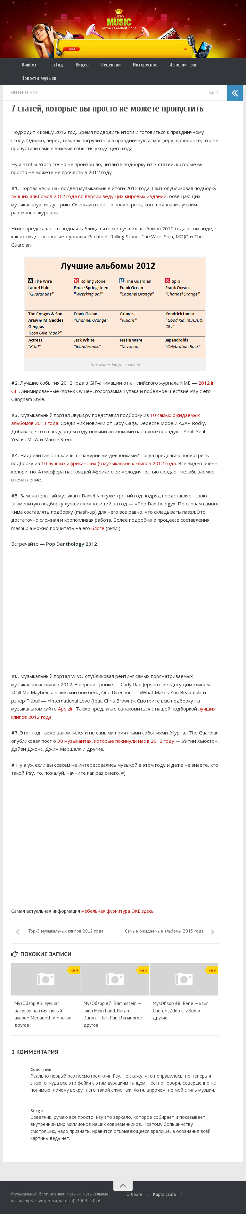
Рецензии (101, 66)
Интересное (133, 66)
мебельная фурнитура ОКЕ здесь (117, 900)
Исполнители (169, 66)
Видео (75, 66)
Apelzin (66, 698)
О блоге (135, 1194)
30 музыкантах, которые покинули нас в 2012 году (115, 730)
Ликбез (28, 66)
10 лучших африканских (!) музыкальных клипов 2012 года (108, 452)
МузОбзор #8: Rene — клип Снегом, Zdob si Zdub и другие (181, 1011)
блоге (97, 517)
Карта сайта (164, 1194)
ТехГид (52, 66)
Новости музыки (210, 66)
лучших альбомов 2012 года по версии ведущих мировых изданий (89, 185)
